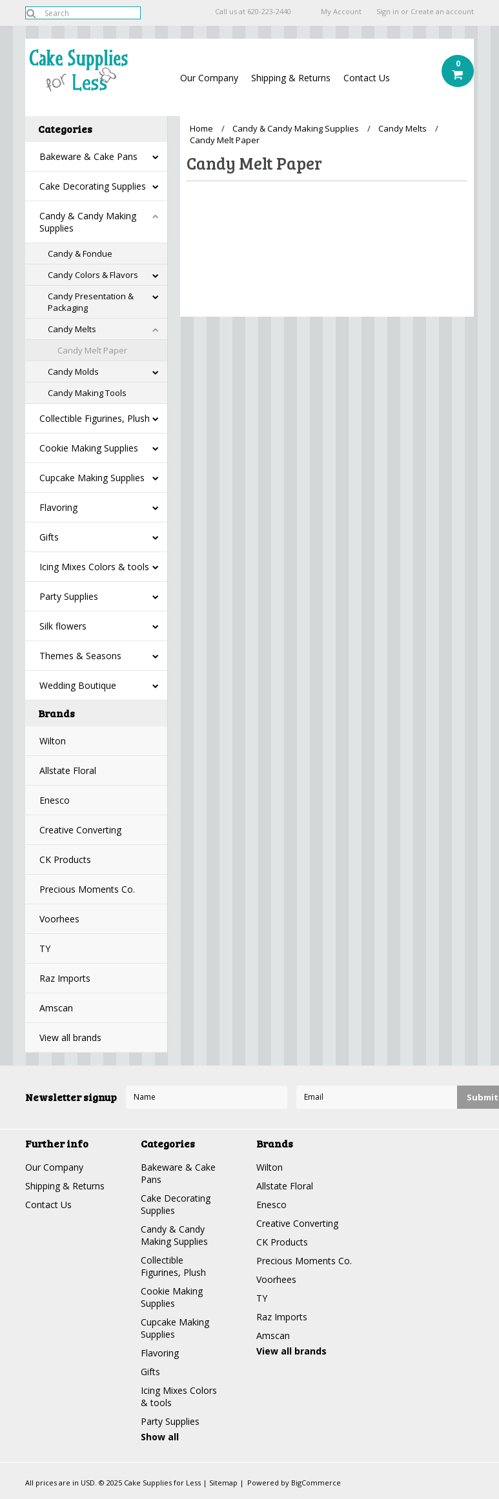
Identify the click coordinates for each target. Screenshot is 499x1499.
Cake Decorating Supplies (92, 186)
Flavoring (58, 507)
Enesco (54, 800)
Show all (160, 1437)
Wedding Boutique (77, 685)
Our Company (209, 78)
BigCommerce (316, 1482)
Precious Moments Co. (87, 889)
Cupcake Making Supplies (92, 478)
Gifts (49, 537)
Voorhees (59, 919)
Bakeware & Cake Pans (88, 156)
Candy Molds (73, 371)
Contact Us (366, 78)
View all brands (70, 1037)
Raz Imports (64, 978)
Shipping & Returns (291, 78)
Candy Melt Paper (92, 350)
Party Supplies (68, 596)
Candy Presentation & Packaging (91, 301)
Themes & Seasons (80, 656)
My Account (341, 11)
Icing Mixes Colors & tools (94, 567)
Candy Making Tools (87, 393)
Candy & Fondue (80, 253)
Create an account (442, 11)
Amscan (56, 1008)
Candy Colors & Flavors (93, 275)
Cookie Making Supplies (88, 448)
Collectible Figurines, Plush (94, 418)
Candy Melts (72, 329)
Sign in (387, 11)
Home (201, 128)
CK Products (65, 859)
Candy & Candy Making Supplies (87, 222)
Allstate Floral (67, 770)
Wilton (52, 741)
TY (44, 948)
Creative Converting (80, 830)
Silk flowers (63, 626)
